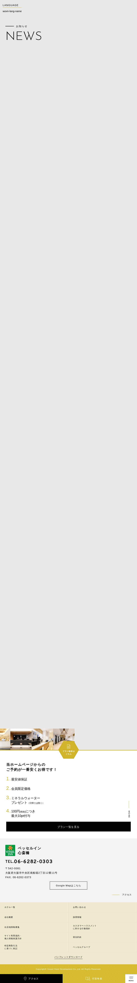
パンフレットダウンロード (68, 957)
